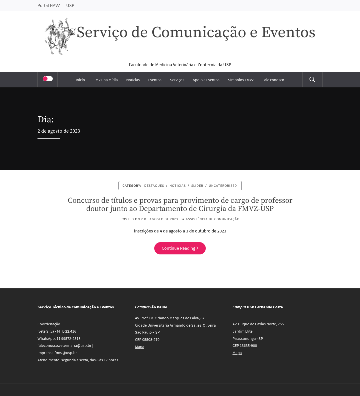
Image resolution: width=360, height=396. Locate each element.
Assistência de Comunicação (213, 219)
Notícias (133, 79)
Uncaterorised (223, 185)
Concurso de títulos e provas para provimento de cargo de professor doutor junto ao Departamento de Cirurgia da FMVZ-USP (180, 204)
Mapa (139, 346)
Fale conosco (273, 79)
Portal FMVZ (49, 5)
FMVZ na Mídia (106, 79)
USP (70, 5)
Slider (197, 185)
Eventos (155, 79)
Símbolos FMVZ (241, 79)
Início (80, 79)
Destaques (154, 185)
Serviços (177, 79)
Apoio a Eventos (206, 79)
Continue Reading (180, 248)
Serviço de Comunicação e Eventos (196, 32)
